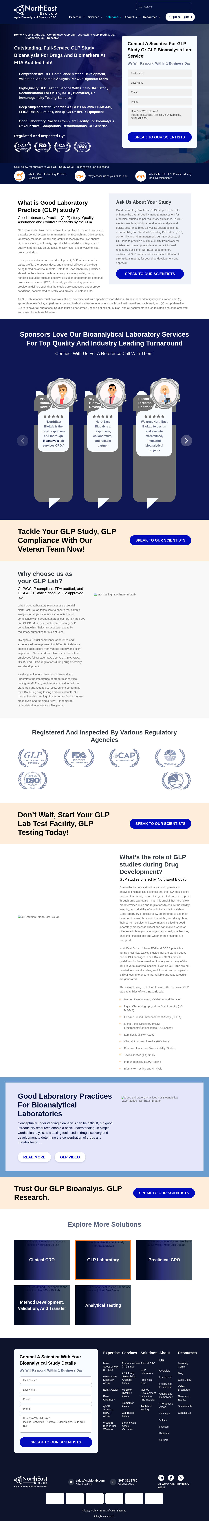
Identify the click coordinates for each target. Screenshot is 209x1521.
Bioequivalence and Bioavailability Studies (149, 1048)
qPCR (66, 112)
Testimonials (185, 1406)
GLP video (70, 1157)
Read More (34, 1157)
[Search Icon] (140, 6)
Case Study (184, 1379)
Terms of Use (107, 1510)
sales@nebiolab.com (90, 1480)
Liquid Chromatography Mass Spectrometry (150, 1006)
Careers (163, 1439)
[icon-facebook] (171, 1478)
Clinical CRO (148, 1363)
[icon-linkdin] (161, 1478)
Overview (164, 1370)
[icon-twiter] (181, 1478)
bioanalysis (51, 440)
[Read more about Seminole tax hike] (33, 769)
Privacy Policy (90, 1510)
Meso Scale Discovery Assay (110, 1380)
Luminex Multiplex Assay (139, 1034)
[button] (22, 440)
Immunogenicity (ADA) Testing (142, 1061)
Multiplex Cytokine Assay (127, 1393)
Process (164, 1426)
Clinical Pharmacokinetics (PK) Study (147, 1041)
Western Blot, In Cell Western (109, 1426)
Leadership (165, 1377)
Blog (180, 1373)
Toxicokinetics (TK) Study (139, 1054)
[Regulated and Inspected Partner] (55, 1498)
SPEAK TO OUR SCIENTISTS (150, 274)
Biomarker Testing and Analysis (143, 1068)
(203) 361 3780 (128, 1480)
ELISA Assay (110, 1389)
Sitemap (121, 1510)
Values (163, 1420)
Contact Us (184, 1412)
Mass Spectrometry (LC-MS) (110, 1366)
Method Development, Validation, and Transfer (152, 999)
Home (18, 34)
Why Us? (164, 1413)
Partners (164, 1433)
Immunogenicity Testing (38, 98)
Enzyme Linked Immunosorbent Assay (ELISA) (152, 1017)
